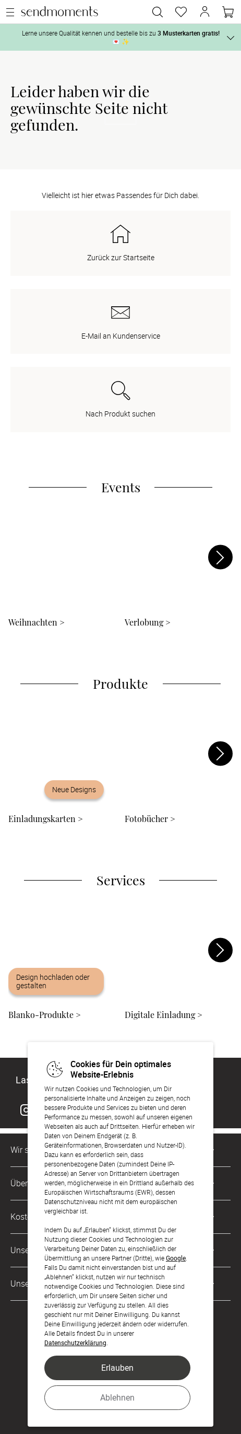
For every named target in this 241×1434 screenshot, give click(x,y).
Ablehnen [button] (117, 1397)
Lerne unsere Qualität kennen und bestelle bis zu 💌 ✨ (121, 37)
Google (176, 1258)
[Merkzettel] (181, 12)
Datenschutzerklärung (75, 1342)
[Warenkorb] (228, 12)
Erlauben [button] (117, 1367)
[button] (204, 12)
